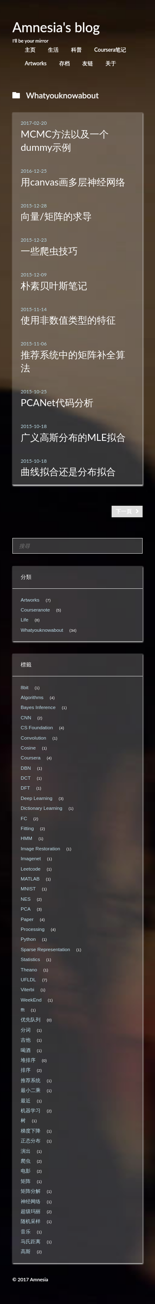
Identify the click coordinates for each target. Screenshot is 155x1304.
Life (25, 619)
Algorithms (32, 697)
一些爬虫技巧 (49, 251)
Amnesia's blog (56, 27)
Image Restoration (40, 848)
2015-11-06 (34, 343)
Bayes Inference (38, 707)
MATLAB (30, 878)
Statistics (30, 959)
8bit (25, 687)
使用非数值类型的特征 (68, 320)
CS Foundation (37, 727)
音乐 (26, 1231)
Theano (29, 969)
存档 (64, 63)
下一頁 (124, 511)
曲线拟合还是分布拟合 (68, 471)
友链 (87, 63)
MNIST (28, 888)
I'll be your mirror (30, 40)
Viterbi (27, 989)
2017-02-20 (34, 123)
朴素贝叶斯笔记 (54, 285)
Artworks (36, 63)
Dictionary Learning (41, 808)
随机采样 (31, 1221)
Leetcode (31, 868)
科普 (76, 49)
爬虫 (26, 1161)
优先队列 (31, 1019)
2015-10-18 (34, 426)
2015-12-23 (34, 240)
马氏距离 (31, 1241)
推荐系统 (31, 1080)
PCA (26, 908)
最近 (26, 1100)
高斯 (26, 1251)
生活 (53, 49)
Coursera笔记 (110, 49)
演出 (26, 1151)
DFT (25, 787)
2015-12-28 (34, 205)
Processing (33, 929)
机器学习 (31, 1110)
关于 (110, 63)
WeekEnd (31, 999)
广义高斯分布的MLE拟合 (73, 437)
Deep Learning (36, 798)
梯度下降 (31, 1130)
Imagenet (31, 858)
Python (28, 939)
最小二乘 (31, 1090)
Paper (27, 919)
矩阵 (26, 1181)
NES (26, 899)
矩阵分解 (31, 1191)
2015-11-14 (34, 309)
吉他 (26, 1039)
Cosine (28, 747)
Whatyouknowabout (42, 630)
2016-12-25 (34, 171)
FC (24, 818)
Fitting (27, 828)
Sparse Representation (45, 949)
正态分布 (31, 1140)
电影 (26, 1170)
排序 (26, 1070)
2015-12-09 (34, 274)
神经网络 (31, 1201)
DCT (26, 777)
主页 (30, 49)
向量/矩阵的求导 (56, 216)
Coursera (31, 757)
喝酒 (26, 1050)
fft (23, 1009)
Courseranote (35, 609)
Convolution (33, 737)
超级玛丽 (31, 1211)
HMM (26, 838)
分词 (26, 1030)
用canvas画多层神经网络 (73, 182)
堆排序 (28, 1060)
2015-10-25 (34, 391)
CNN (26, 717)
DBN (26, 768)
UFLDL (28, 979)
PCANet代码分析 (57, 402)
